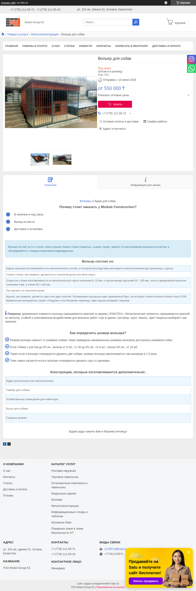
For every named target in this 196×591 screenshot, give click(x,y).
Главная (11, 45)
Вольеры (85, 201)
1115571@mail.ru (115, 549)
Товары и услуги (17, 34)
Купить (117, 104)
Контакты (103, 45)
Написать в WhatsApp (131, 45)
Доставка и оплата (166, 45)
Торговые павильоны (64, 477)
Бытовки (56, 499)
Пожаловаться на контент (110, 587)
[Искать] (135, 22)
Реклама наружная (63, 470)
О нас (56, 45)
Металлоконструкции (45, 34)
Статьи (69, 45)
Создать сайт (8, 2)
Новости (85, 45)
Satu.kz (115, 583)
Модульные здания (63, 493)
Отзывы (8, 495)
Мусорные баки (61, 522)
